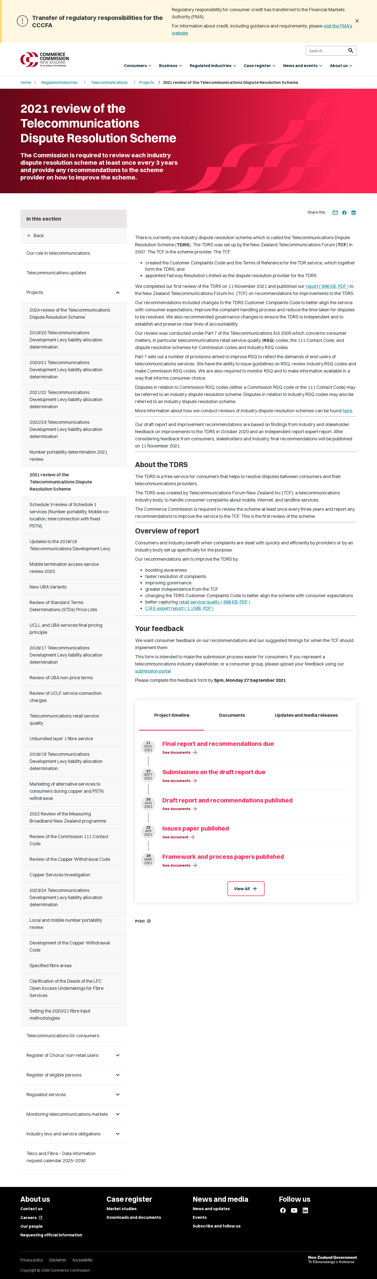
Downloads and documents (134, 1217)
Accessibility (82, 1260)
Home (25, 82)
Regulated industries (59, 82)
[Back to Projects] (73, 235)
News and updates (211, 1208)
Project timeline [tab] (171, 715)
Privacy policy (31, 1260)
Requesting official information (51, 1234)
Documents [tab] (232, 715)
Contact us (31, 1208)
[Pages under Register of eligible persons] (118, 1075)
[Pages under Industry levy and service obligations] (118, 1134)
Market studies (122, 1208)
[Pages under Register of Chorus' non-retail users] (118, 1055)
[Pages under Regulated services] (118, 1095)
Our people (31, 1226)
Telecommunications (109, 82)
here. (348, 411)
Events (200, 1217)
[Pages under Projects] (118, 292)
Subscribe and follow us (217, 1226)
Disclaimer (57, 1260)
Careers (31, 1217)
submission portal (153, 671)
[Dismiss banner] (357, 21)
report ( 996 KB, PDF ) (327, 286)
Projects (146, 82)
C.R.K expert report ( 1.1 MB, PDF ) (179, 608)
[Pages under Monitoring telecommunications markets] (118, 1114)
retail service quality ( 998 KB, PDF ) (214, 602)
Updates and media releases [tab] (306, 715)
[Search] (331, 51)
